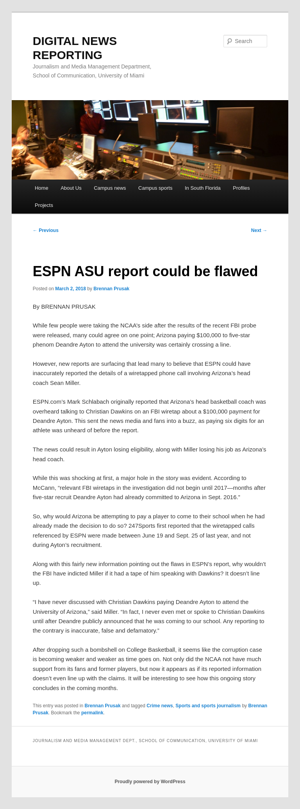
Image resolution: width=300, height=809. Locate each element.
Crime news (159, 705)
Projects (44, 205)
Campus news (110, 188)
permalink (92, 713)
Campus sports (155, 188)
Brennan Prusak (111, 288)
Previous (46, 230)
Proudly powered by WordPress (149, 781)
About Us (71, 188)
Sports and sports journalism (208, 705)
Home (41, 188)
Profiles (241, 188)
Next (259, 230)
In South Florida (203, 188)
